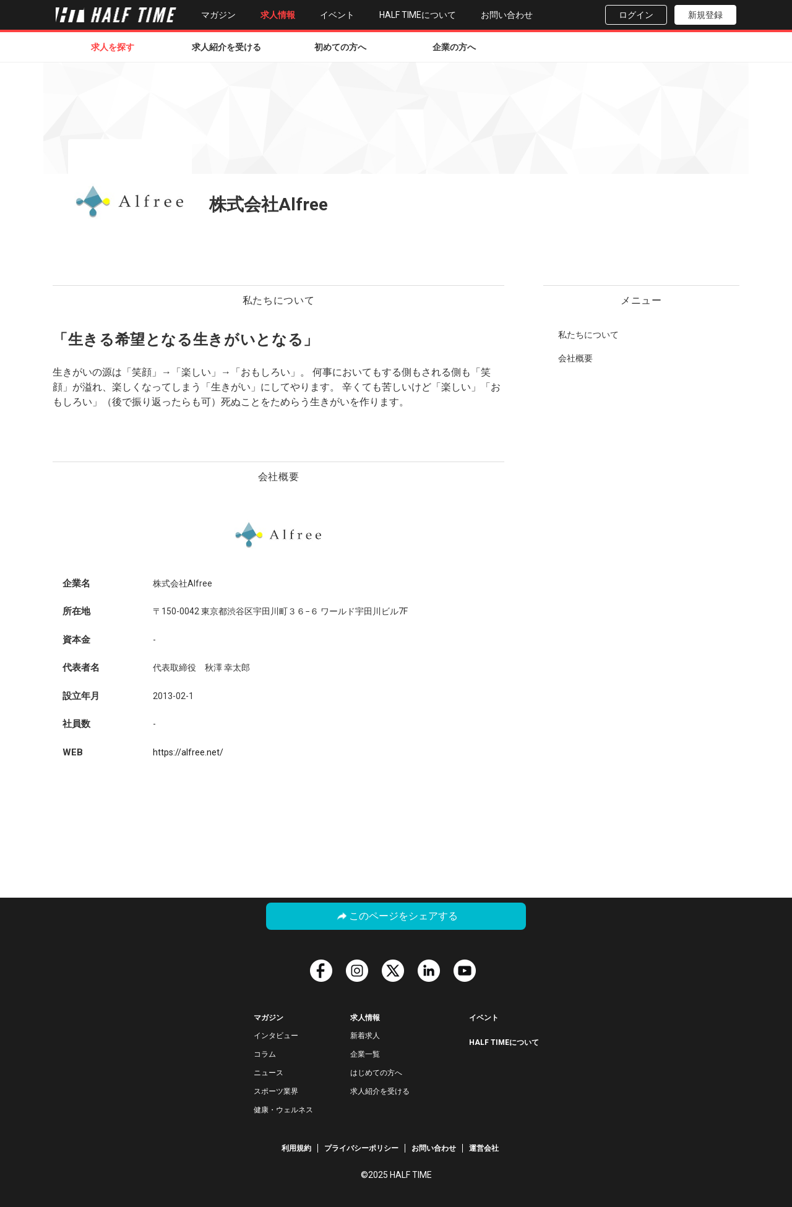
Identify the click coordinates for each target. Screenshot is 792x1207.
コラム (265, 1054)
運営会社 (484, 1148)
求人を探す (112, 47)
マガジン (218, 15)
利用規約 (296, 1148)
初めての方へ (340, 47)
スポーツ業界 (276, 1091)
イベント (337, 15)
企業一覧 (365, 1054)
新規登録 (705, 15)
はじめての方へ (376, 1072)
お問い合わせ (507, 15)
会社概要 (575, 358)
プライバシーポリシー (361, 1148)
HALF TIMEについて (417, 15)
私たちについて (588, 335)
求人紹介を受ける (226, 47)
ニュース (268, 1072)
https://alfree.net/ (188, 752)
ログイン (636, 15)
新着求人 (365, 1035)
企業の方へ (454, 47)
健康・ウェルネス (283, 1110)
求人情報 (277, 15)
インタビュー (276, 1035)
